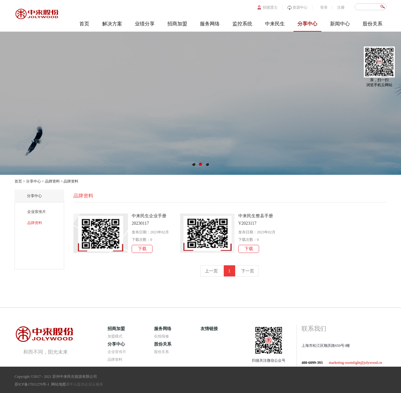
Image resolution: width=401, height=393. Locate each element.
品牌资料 (52, 181)
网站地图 (57, 384)
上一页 (211, 271)
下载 (142, 248)
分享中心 (33, 181)
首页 (84, 23)
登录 (324, 7)
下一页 (247, 271)
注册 (341, 7)
